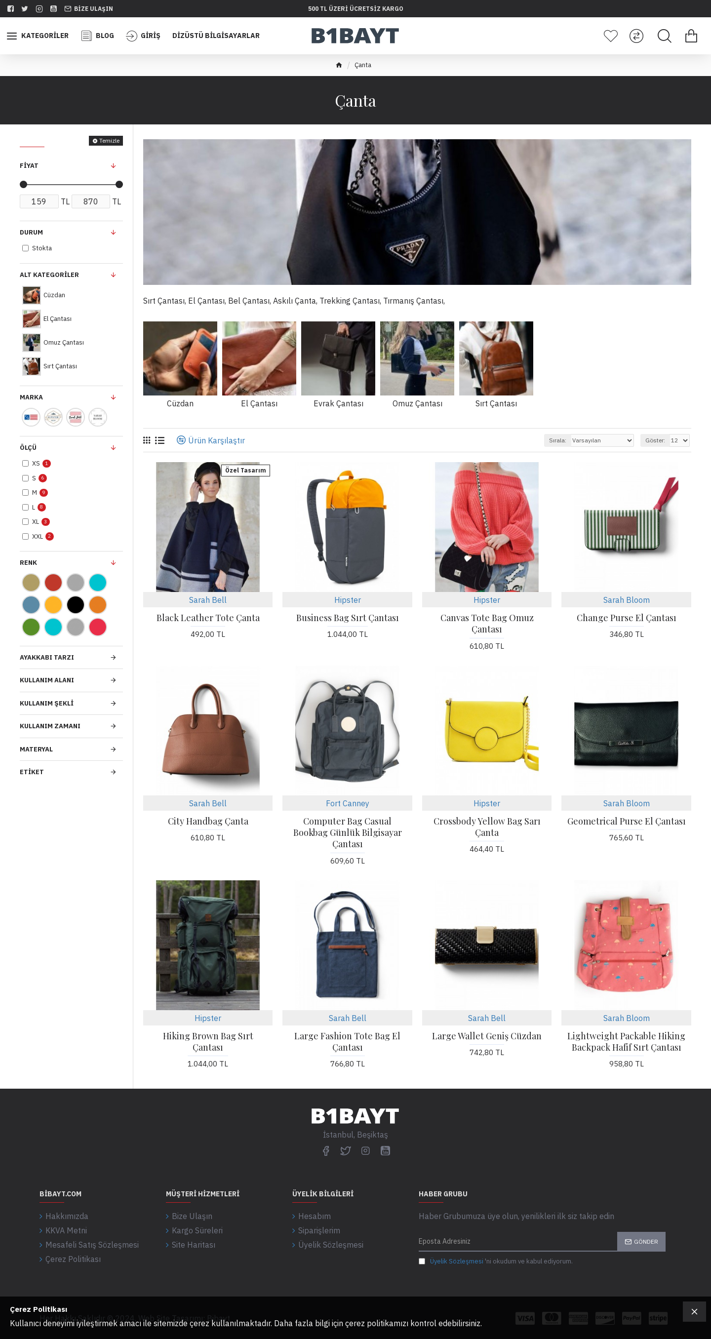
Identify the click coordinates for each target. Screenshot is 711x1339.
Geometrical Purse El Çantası (626, 821)
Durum (31, 232)
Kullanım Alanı (47, 680)
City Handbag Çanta (208, 821)
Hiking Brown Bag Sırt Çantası (208, 1041)
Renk (28, 562)
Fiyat (29, 165)
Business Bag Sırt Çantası (347, 618)
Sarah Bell (208, 600)
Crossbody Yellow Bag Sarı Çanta (487, 827)
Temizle (109, 140)
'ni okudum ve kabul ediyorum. (496, 1261)
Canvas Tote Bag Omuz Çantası (487, 623)
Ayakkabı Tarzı (47, 657)
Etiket (32, 772)
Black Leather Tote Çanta (208, 618)
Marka (31, 397)
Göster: (655, 440)
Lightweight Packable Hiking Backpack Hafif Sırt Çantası (626, 1041)
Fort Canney (347, 803)
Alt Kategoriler (49, 275)
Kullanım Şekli (47, 703)
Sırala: (557, 440)
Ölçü (28, 447)
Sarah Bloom (626, 600)
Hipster (347, 600)
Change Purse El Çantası (626, 618)
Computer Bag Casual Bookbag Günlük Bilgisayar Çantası (347, 833)
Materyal (36, 749)
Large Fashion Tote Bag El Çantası (347, 1041)
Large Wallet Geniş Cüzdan (487, 1036)
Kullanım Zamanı (50, 726)
